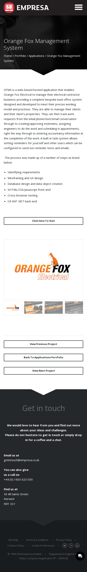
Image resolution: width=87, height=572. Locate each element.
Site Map (13, 540)
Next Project (43, 370)
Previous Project (43, 344)
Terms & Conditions (37, 540)
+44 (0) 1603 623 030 (18, 479)
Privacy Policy (64, 540)
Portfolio (20, 56)
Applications (36, 56)
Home (8, 56)
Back (43, 357)
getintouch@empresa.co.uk (21, 460)
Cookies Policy (15, 545)
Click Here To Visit (43, 220)
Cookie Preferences (43, 545)
